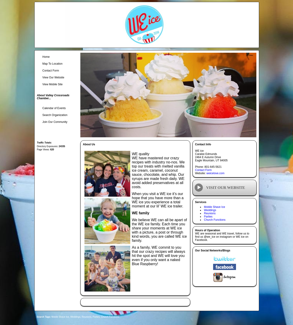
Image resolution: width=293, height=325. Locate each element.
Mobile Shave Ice (214, 207)
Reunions (210, 213)
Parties (208, 216)
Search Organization (54, 115)
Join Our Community (54, 122)
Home (46, 56)
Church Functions (214, 219)
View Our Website (53, 77)
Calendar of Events (54, 108)
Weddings (210, 210)
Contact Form (203, 170)
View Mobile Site (52, 84)
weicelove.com (215, 173)
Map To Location (52, 63)
